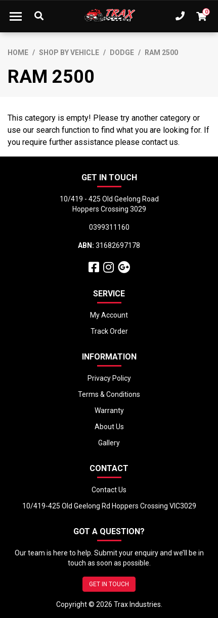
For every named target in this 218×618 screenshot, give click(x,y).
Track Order (109, 331)
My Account (109, 315)
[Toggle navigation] (16, 16)
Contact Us (109, 490)
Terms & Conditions (109, 394)
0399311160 (109, 227)
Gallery (109, 443)
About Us (109, 427)
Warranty (109, 410)
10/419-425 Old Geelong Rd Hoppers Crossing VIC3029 (109, 506)
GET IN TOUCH (109, 584)
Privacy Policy (109, 378)
